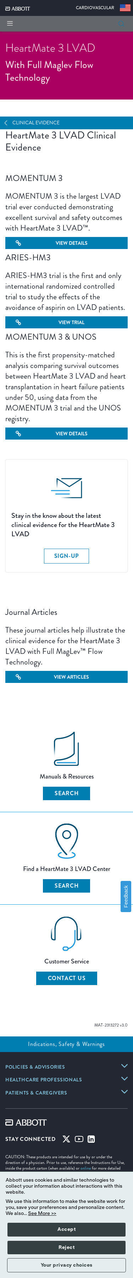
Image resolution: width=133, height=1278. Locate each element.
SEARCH (67, 793)
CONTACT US (67, 978)
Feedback (126, 896)
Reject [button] (66, 1247)
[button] (121, 24)
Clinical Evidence (36, 122)
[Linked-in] (91, 1140)
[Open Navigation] (8, 122)
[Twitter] (66, 1140)
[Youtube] (79, 1140)
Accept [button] (66, 1229)
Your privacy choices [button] (67, 1265)
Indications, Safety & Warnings (66, 1044)
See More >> (42, 1213)
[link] (35, 1067)
